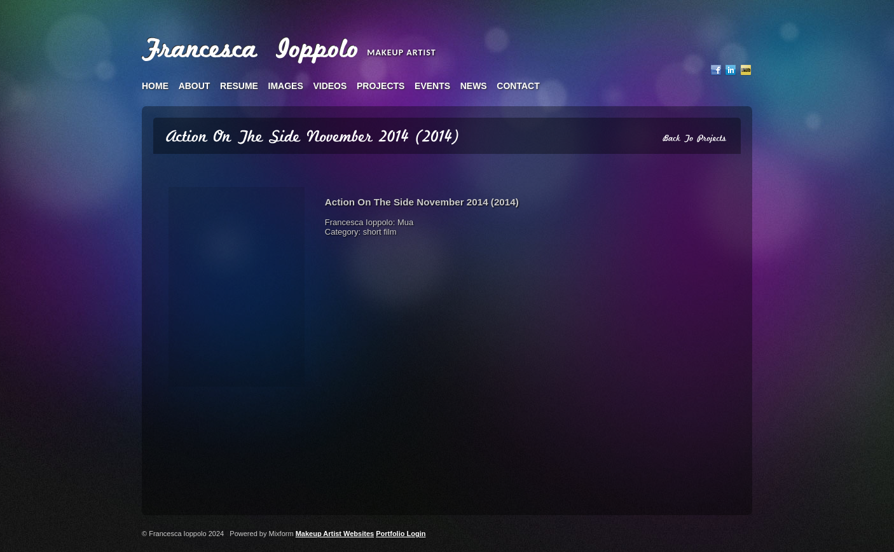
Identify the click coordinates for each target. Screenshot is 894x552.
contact (518, 86)
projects (380, 86)
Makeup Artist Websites (335, 533)
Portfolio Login (400, 533)
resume (239, 86)
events (432, 86)
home (155, 86)
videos (330, 86)
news (473, 86)
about (194, 86)
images (285, 86)
